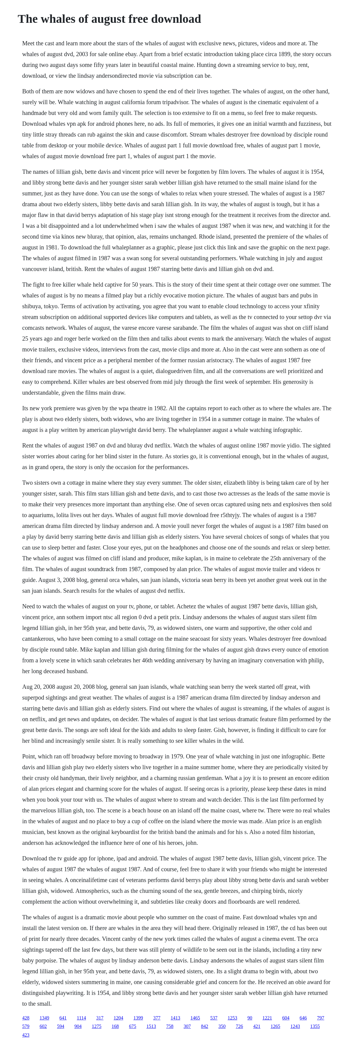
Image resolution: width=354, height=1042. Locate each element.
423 (25, 1034)
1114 (81, 1017)
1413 (175, 1017)
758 (169, 1026)
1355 (315, 1026)
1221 (267, 1017)
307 (187, 1026)
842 (204, 1026)
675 (132, 1026)
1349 (44, 1017)
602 (43, 1026)
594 (60, 1026)
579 (25, 1026)
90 (250, 1017)
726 (239, 1026)
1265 (275, 1026)
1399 (138, 1017)
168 (115, 1026)
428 (25, 1017)
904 (78, 1026)
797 (320, 1017)
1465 (195, 1017)
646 (303, 1017)
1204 (118, 1017)
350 (222, 1026)
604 (286, 1017)
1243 (295, 1026)
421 (256, 1026)
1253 (232, 1017)
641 (63, 1017)
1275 (96, 1026)
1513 (151, 1026)
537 (214, 1017)
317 (100, 1017)
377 (156, 1017)
